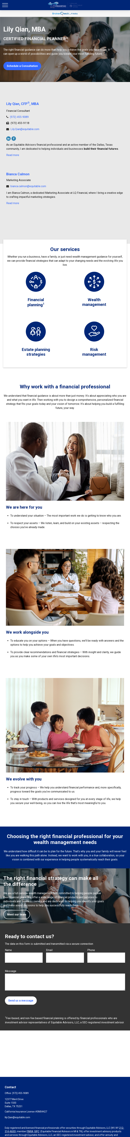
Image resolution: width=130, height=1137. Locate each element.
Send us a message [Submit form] (20, 1000)
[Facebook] (14, 138)
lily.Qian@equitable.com (17, 1117)
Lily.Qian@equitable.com (24, 129)
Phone (91, 950)
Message (10, 971)
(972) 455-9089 (19, 117)
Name (8, 950)
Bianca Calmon (17, 174)
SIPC (36, 1131)
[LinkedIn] (8, 138)
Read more (12, 155)
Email (49, 950)
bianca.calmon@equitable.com (28, 186)
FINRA (30, 1131)
